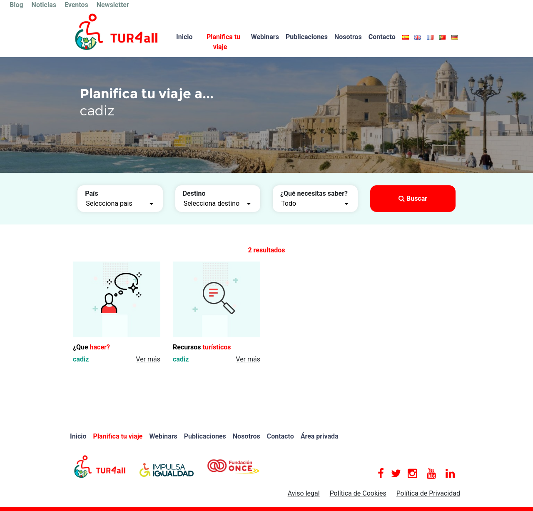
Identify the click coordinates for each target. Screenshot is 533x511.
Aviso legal (304, 493)
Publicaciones (307, 37)
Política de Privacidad (428, 493)
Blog (16, 5)
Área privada (320, 436)
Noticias (44, 5)
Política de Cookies (358, 493)
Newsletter (113, 5)
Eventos (76, 5)
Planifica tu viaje (223, 42)
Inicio (184, 37)
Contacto (382, 37)
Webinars (265, 37)
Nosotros (348, 37)
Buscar (413, 198)
